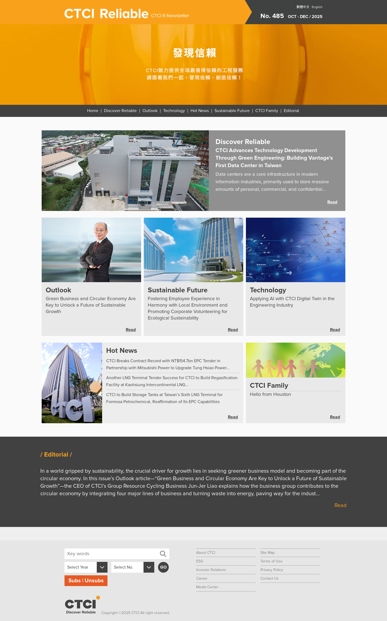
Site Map (267, 553)
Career (201, 578)
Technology (174, 111)
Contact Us (269, 578)
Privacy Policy (271, 570)
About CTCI (205, 553)
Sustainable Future (232, 111)
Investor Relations (211, 570)
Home (92, 111)
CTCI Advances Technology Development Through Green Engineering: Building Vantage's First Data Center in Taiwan (274, 158)
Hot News (200, 111)
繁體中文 (302, 7)
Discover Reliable (120, 111)
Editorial (291, 111)
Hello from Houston (270, 394)
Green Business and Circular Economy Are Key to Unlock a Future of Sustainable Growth (91, 305)
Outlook (149, 111)
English (317, 7)
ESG (199, 561)
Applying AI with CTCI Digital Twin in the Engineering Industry (292, 302)
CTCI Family (266, 111)
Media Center (207, 587)
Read (332, 202)
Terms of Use (271, 561)
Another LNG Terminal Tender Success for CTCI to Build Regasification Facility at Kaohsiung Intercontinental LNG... (172, 381)
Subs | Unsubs (86, 580)
